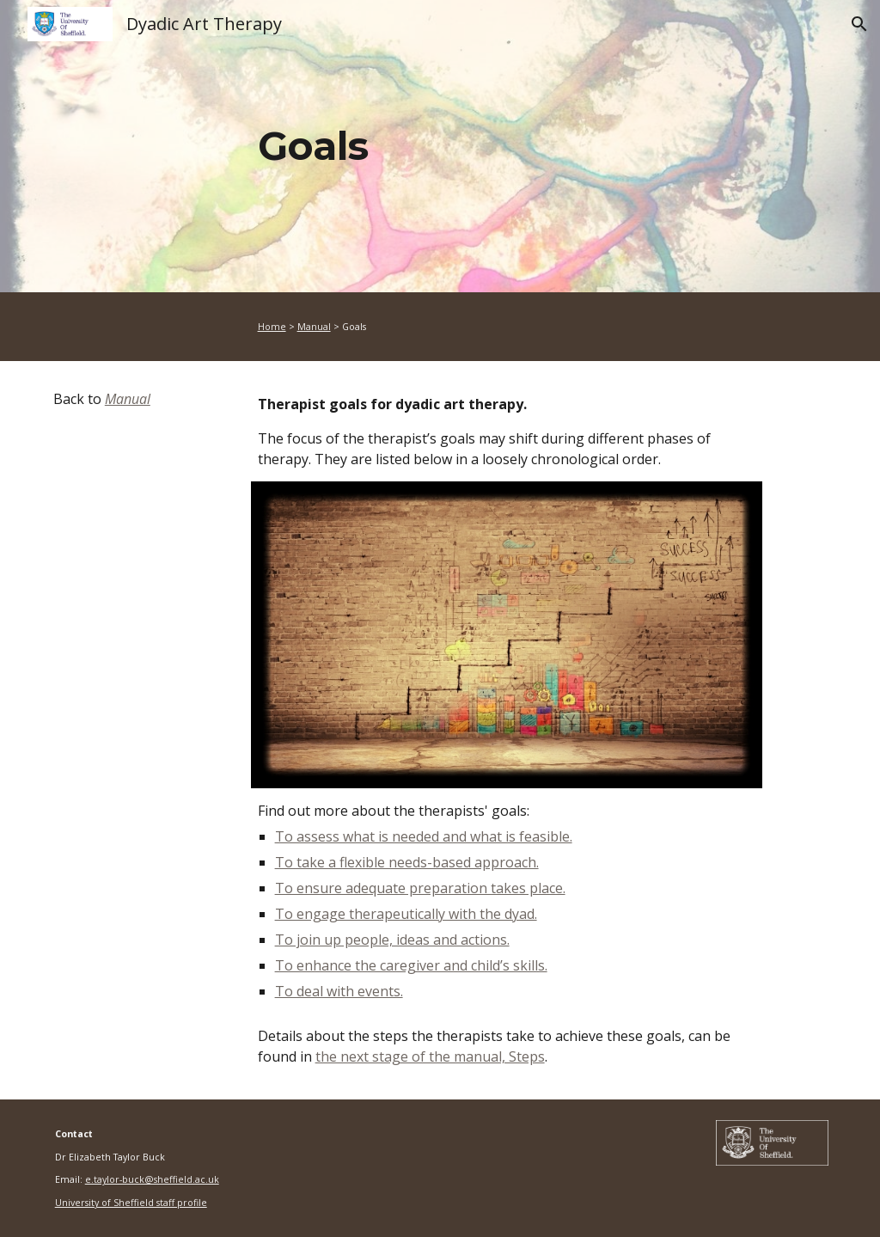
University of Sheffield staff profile (131, 1203)
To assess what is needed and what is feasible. (423, 836)
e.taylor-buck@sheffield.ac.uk (152, 1179)
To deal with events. (339, 991)
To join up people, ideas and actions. (392, 939)
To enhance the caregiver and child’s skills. (411, 965)
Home (272, 327)
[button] (859, 24)
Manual (314, 327)
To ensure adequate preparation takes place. (420, 888)
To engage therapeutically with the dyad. (406, 913)
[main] (506, 147)
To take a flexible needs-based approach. (407, 862)
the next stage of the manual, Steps (430, 1056)
